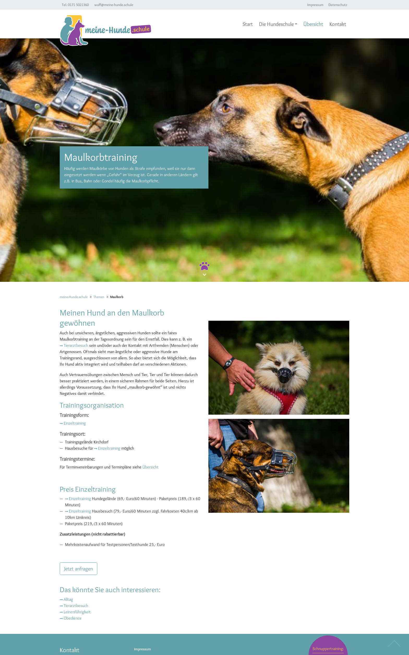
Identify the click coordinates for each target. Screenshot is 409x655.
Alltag (68, 599)
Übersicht (150, 467)
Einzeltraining (75, 423)
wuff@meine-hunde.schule (113, 4)
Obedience (73, 618)
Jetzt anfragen (78, 568)
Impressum (315, 4)
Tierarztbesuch (76, 345)
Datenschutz (337, 4)
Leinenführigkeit (77, 611)
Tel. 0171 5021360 (75, 4)
